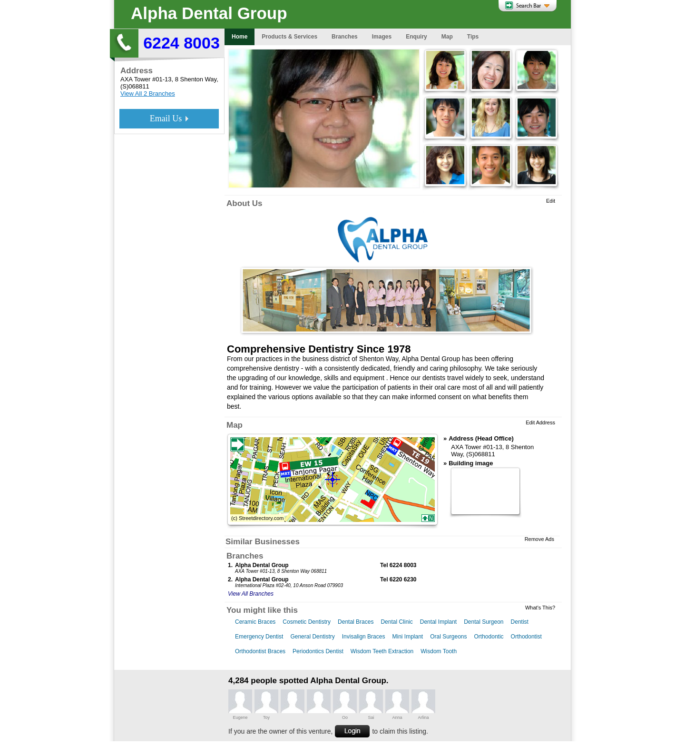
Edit (550, 201)
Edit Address (540, 422)
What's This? (540, 607)
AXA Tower (135, 79)
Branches (244, 555)
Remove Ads (539, 539)
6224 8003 (181, 43)
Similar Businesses (262, 541)
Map (234, 425)
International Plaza (254, 585)
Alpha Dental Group (209, 13)
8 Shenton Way (195, 79)
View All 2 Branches (147, 93)
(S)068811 (134, 86)
